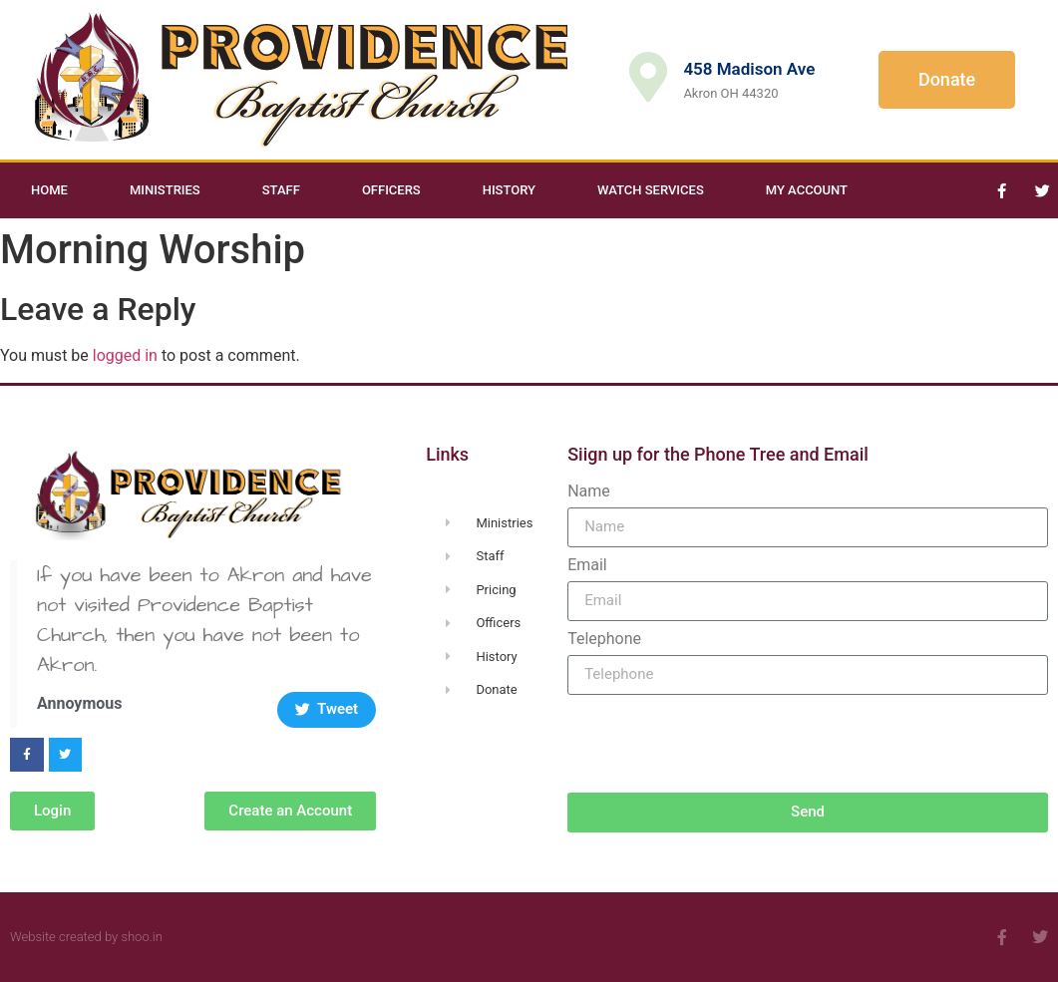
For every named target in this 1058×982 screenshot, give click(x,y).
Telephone (604, 639)
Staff (281, 189)
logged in (125, 355)
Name (588, 491)
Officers (391, 189)
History (509, 189)
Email (587, 565)
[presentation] (719, 744)
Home (49, 189)
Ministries (165, 189)
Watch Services (650, 189)
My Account (807, 189)
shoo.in (141, 936)
